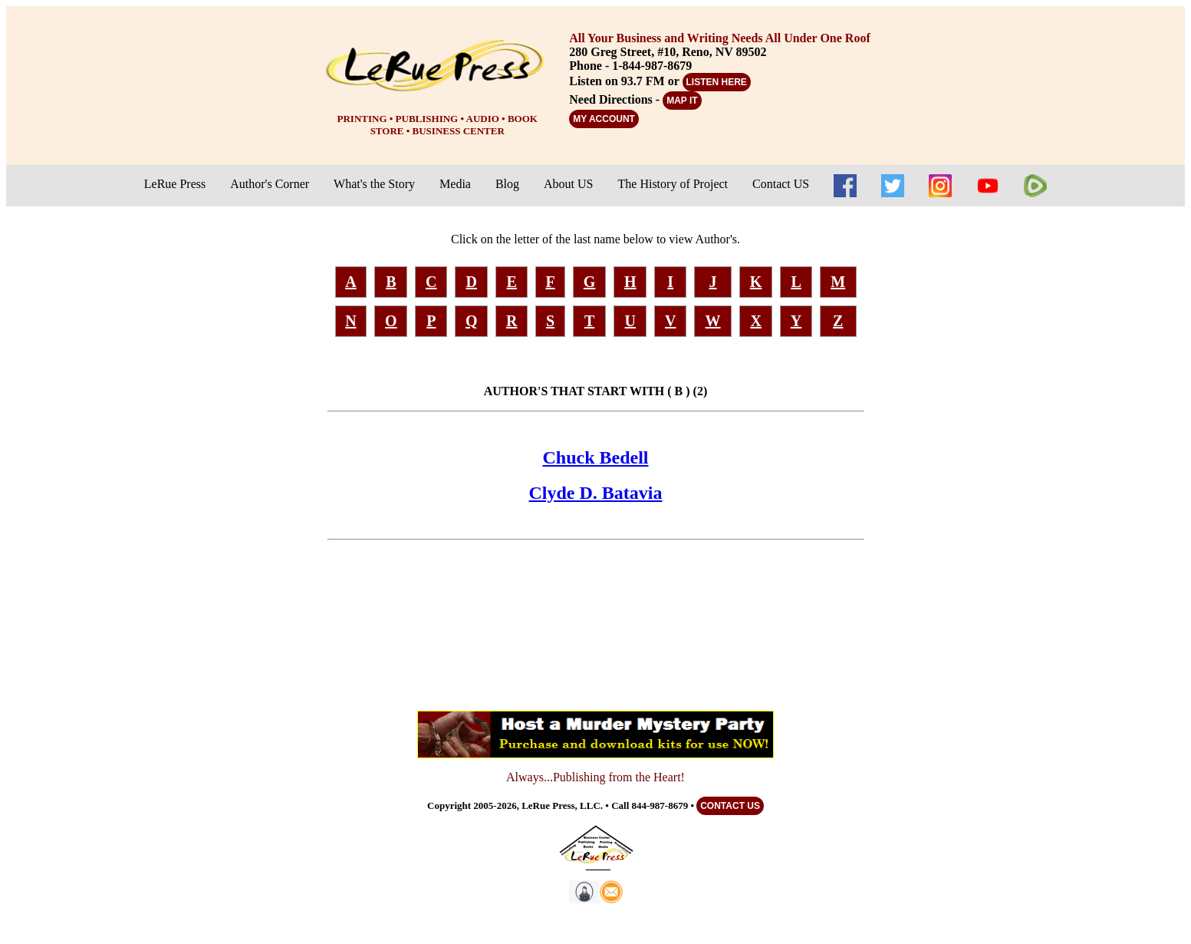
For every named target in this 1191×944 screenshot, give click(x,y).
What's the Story (374, 183)
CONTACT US (730, 805)
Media (455, 183)
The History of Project (673, 183)
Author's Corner (269, 183)
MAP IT (681, 100)
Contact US (780, 183)
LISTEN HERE (716, 82)
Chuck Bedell (595, 457)
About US (568, 183)
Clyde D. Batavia (596, 493)
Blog (507, 183)
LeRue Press (175, 183)
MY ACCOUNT (604, 119)
